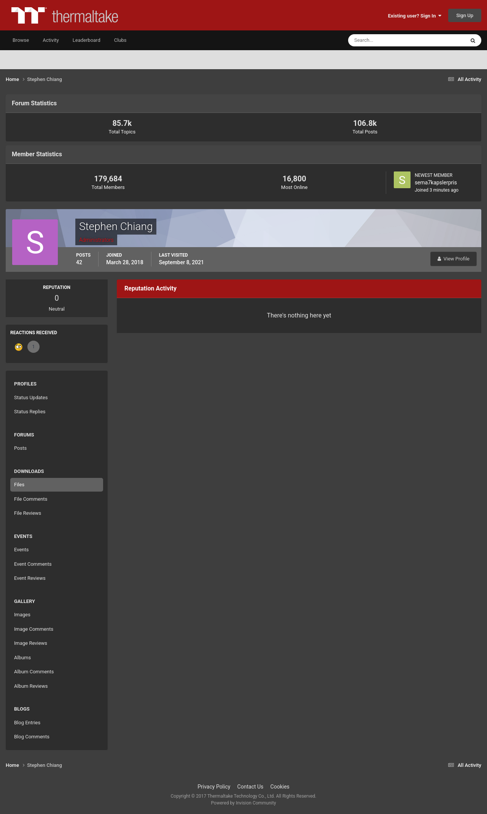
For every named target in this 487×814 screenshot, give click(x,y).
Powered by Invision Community (243, 803)
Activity (51, 40)
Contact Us (250, 787)
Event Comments (33, 564)
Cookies (280, 787)
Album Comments (34, 671)
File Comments (30, 499)
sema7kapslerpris (436, 182)
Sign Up (464, 15)
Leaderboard (86, 40)
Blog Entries (27, 722)
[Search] (383, 40)
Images (22, 614)
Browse (21, 40)
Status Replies (30, 411)
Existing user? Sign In (414, 16)
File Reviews (27, 513)
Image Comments (33, 629)
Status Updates (31, 397)
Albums (22, 657)
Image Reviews (30, 643)
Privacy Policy (213, 787)
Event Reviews (30, 578)
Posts (20, 448)
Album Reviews (31, 686)
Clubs (120, 40)
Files (19, 484)
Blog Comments (31, 736)
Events (21, 549)
